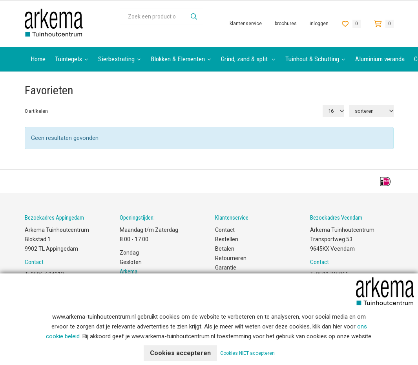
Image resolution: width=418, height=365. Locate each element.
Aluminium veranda (380, 59)
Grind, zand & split (245, 59)
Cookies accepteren (180, 353)
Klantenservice (246, 23)
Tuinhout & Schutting (312, 59)
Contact (225, 230)
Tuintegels (68, 59)
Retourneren (230, 258)
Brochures (286, 23)
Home (38, 59)
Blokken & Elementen (178, 59)
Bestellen (226, 239)
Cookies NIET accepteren (247, 353)
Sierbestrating (116, 59)
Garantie (225, 267)
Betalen (224, 249)
